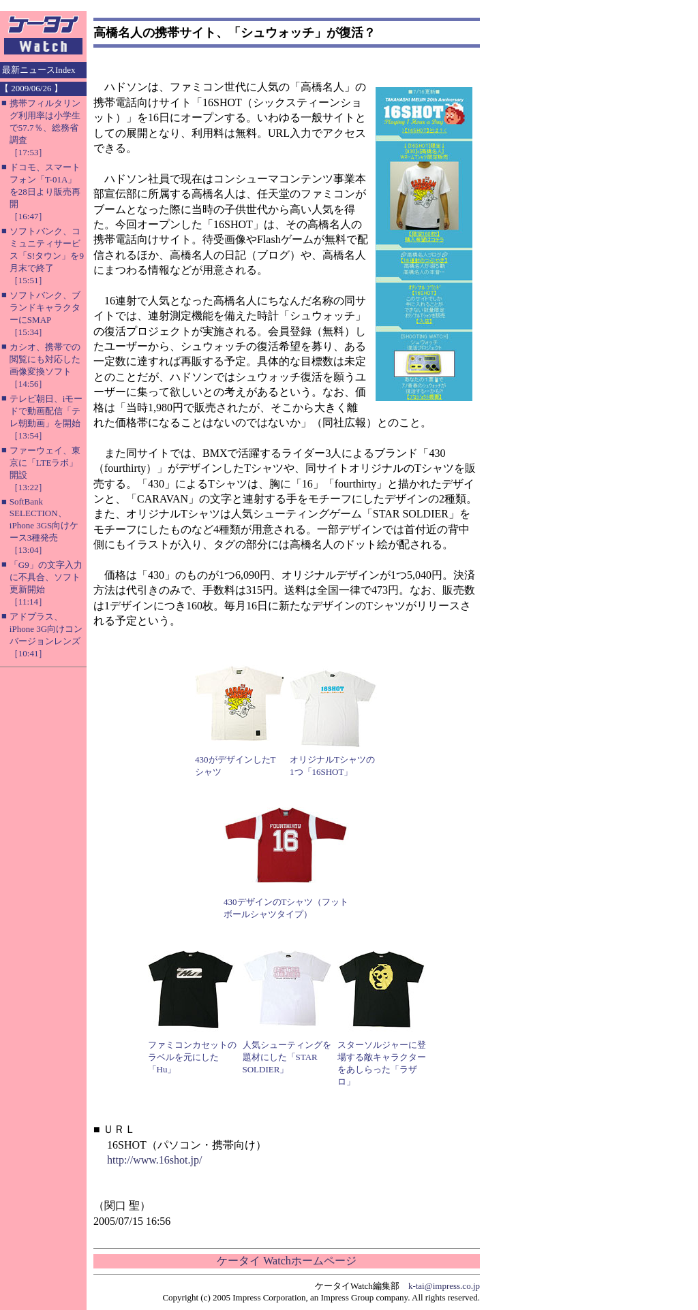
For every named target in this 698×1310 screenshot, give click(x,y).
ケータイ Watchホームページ (286, 1260)
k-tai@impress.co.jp (444, 1286)
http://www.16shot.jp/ (154, 1160)
